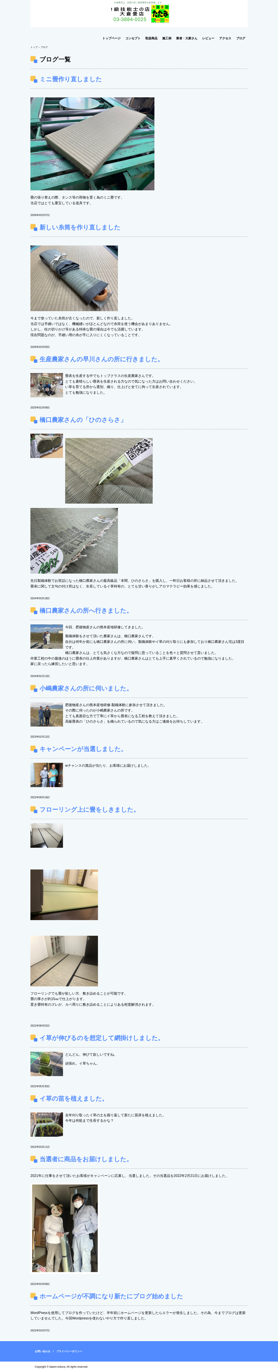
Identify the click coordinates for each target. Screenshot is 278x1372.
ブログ (240, 38)
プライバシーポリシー (69, 1351)
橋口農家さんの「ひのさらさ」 (83, 419)
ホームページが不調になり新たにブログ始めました (111, 1296)
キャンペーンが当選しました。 (83, 749)
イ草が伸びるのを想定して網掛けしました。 (102, 1038)
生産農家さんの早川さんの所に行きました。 (102, 359)
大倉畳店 (139, 13)
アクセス (225, 38)
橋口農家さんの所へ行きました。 (86, 610)
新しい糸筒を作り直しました (80, 227)
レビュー (208, 38)
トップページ (111, 38)
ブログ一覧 (55, 59)
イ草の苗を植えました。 (74, 1098)
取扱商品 (151, 38)
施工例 (166, 38)
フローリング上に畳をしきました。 (89, 809)
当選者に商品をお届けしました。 (86, 1159)
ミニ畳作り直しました (71, 79)
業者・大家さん (186, 38)
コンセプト (133, 38)
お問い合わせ (42, 1351)
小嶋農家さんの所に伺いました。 (86, 688)
